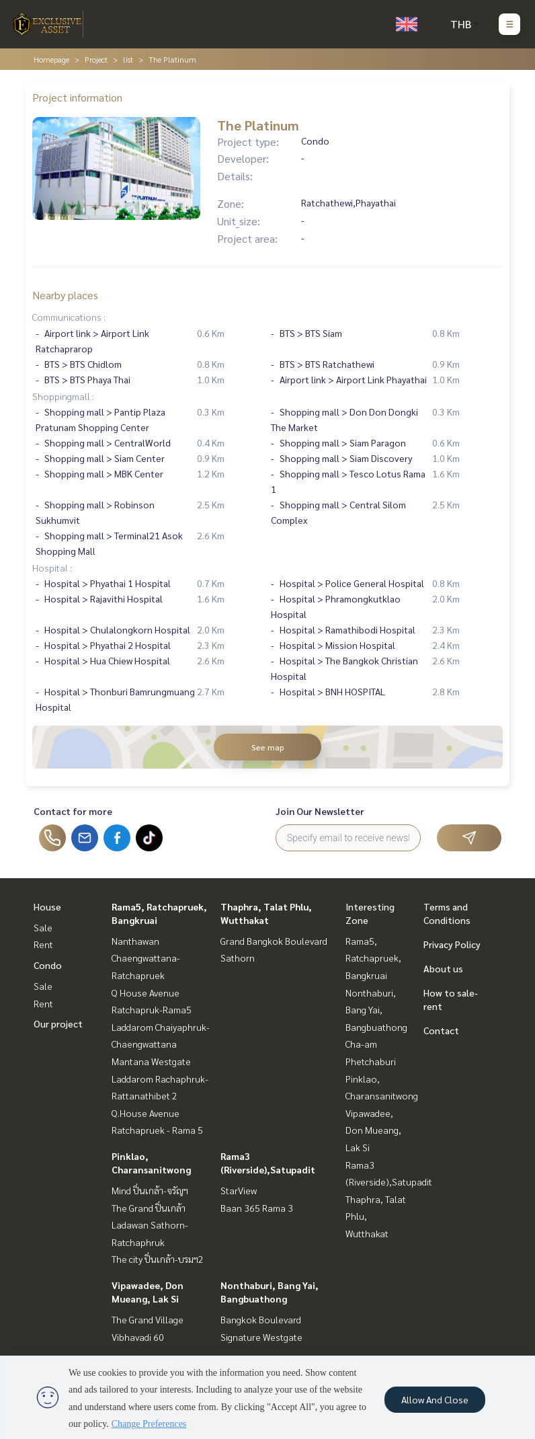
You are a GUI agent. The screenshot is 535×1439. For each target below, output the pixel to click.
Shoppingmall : (63, 396)
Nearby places (65, 295)
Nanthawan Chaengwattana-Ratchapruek (146, 958)
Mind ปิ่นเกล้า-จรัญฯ (150, 1190)
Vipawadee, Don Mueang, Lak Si (373, 1130)
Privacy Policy (452, 944)
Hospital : (52, 567)
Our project (58, 1023)
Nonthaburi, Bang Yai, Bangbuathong (376, 1009)
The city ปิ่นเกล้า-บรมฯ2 (158, 1259)
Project (96, 59)
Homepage (51, 59)
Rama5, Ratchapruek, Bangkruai (373, 958)
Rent (43, 944)
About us (443, 968)
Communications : (69, 317)
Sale (43, 927)
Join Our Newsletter (320, 811)
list (128, 59)
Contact (441, 1030)
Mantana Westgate (151, 1061)
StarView (238, 1190)
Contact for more (73, 811)
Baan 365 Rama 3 (256, 1208)
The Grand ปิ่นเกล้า (149, 1208)
